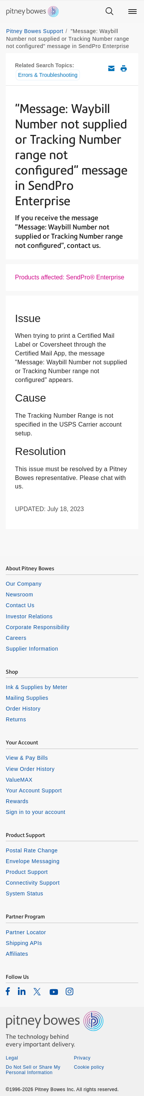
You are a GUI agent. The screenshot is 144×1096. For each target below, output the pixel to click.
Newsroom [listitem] (19, 594)
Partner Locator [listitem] (26, 932)
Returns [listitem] (16, 719)
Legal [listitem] (12, 1058)
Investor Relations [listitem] (29, 616)
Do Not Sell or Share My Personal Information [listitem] (33, 1069)
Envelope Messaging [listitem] (33, 861)
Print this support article (124, 68)
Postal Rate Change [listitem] (32, 850)
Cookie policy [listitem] (89, 1067)
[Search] (109, 11)
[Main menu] (132, 11)
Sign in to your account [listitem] (35, 812)
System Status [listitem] (24, 893)
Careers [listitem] (16, 638)
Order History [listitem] (23, 709)
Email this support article (111, 68)
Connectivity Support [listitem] (33, 883)
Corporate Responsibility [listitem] (38, 627)
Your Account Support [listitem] (34, 790)
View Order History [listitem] (30, 769)
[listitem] (8, 991)
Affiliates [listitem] (17, 954)
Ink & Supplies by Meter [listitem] (37, 687)
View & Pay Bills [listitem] (27, 758)
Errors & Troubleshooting (48, 75)
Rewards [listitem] (17, 801)
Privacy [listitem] (82, 1058)
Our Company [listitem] (23, 584)
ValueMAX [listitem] (19, 780)
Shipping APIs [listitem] (24, 943)
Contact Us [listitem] (20, 605)
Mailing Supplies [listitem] (27, 698)
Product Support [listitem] (27, 872)
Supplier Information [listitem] (32, 649)
